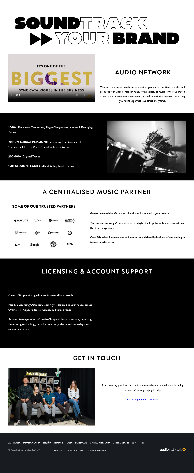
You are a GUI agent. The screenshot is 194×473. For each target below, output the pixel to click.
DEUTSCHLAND (31, 442)
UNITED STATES (121, 442)
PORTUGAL (81, 442)
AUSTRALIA (14, 442)
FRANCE (58, 442)
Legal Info (58, 450)
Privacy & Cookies (75, 450)
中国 (141, 442)
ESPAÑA (47, 442)
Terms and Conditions (96, 450)
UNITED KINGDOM (100, 442)
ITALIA (69, 442)
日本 (134, 442)
